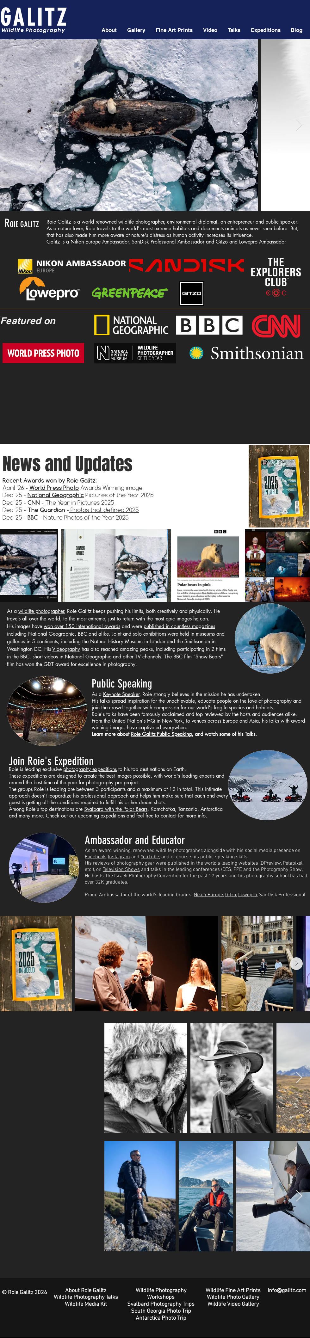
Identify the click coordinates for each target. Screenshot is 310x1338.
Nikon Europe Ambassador (99, 241)
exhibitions (154, 634)
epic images (179, 618)
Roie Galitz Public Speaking (161, 734)
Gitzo (230, 895)
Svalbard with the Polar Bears (115, 809)
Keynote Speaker (121, 694)
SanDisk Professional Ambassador (168, 241)
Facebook (95, 857)
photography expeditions (90, 769)
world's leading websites (231, 863)
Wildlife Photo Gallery (233, 1297)
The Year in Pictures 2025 (79, 502)
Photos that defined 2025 (104, 510)
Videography (66, 649)
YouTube (150, 857)
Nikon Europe (208, 895)
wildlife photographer (41, 611)
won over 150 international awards (82, 626)
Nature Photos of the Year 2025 (86, 517)
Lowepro (247, 895)
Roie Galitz (58, 222)
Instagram (119, 857)
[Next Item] (299, 125)
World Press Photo (54, 487)
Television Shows (121, 869)
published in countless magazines (179, 626)
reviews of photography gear (123, 863)
